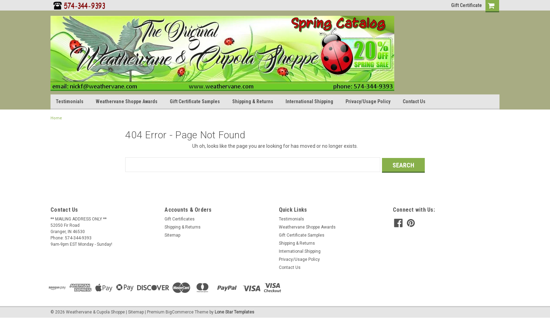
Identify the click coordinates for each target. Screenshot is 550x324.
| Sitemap (135, 311)
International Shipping (309, 101)
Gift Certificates (180, 218)
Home (56, 118)
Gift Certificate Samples (195, 101)
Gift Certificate (466, 5)
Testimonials (69, 101)
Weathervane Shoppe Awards (126, 101)
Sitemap (172, 234)
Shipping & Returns (252, 101)
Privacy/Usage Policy (368, 101)
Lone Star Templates (234, 311)
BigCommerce (180, 311)
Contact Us (414, 101)
